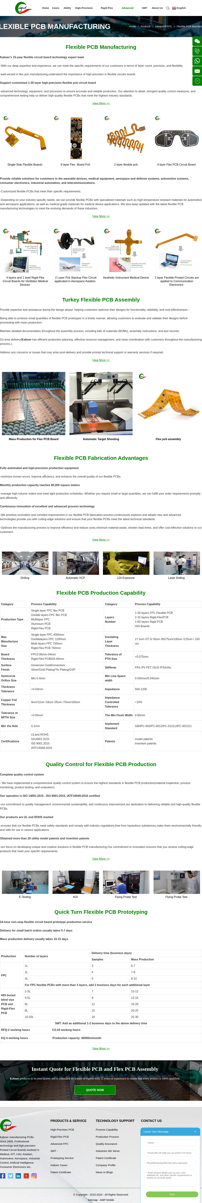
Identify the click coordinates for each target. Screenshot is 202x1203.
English (179, 16)
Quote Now (95, 1090)
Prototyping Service (62, 1158)
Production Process (107, 1136)
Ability (67, 16)
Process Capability (107, 1129)
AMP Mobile (107, 1199)
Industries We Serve (108, 1150)
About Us (157, 16)
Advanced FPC (127, 16)
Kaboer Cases (59, 1165)
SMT (144, 16)
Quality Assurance (106, 1143)
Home (45, 8)
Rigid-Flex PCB (107, 16)
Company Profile (105, 1165)
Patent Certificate (61, 1172)
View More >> (101, 103)
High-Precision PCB (84, 16)
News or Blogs (104, 1172)
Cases (55, 16)
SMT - (54, 1150)
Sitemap (93, 1199)
